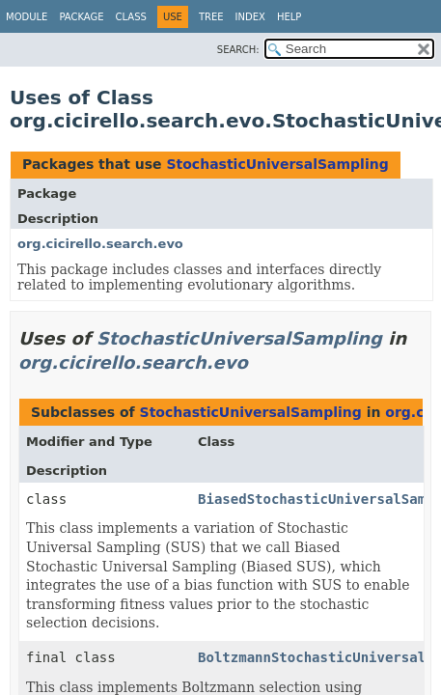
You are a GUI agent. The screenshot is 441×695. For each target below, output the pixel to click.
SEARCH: (238, 49)
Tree (211, 17)
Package (81, 17)
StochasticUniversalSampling (277, 164)
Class (131, 17)
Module (26, 17)
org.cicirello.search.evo (100, 243)
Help (289, 17)
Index (250, 17)
